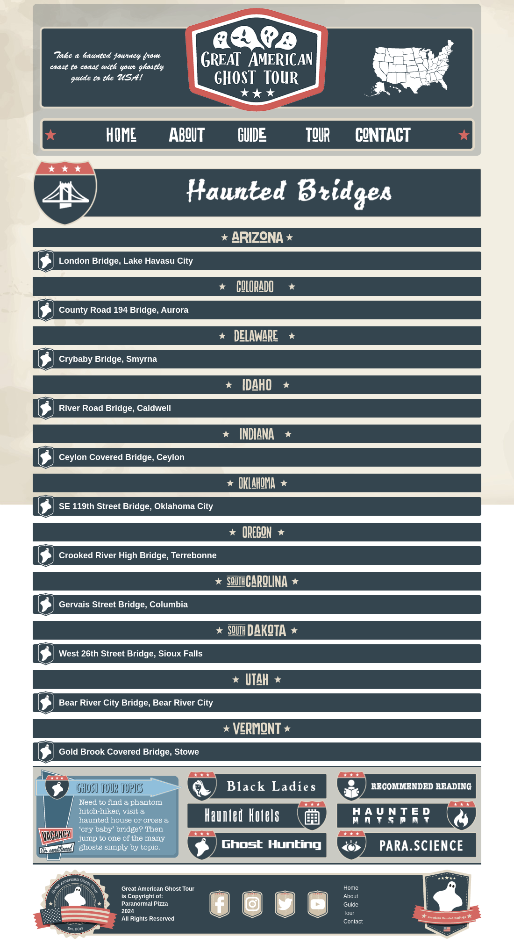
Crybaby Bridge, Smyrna (108, 359)
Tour (348, 913)
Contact (353, 921)
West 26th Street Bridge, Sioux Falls (131, 653)
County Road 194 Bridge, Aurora (123, 310)
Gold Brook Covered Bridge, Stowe (129, 752)
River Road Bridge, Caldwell (115, 408)
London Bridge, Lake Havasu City (126, 261)
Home (350, 888)
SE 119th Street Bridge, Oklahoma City (136, 506)
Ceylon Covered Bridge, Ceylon (122, 457)
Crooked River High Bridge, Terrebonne (138, 555)
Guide (350, 904)
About (350, 896)
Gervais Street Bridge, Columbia (123, 604)
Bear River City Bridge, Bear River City (136, 702)
